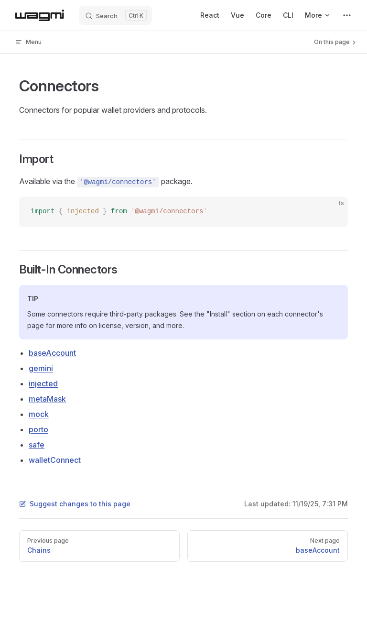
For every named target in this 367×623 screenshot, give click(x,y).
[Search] (115, 15)
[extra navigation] (346, 15)
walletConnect (55, 460)
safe (36, 444)
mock (39, 414)
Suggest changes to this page (74, 504)
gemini (41, 368)
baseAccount (52, 353)
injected (43, 383)
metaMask (47, 399)
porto (38, 429)
